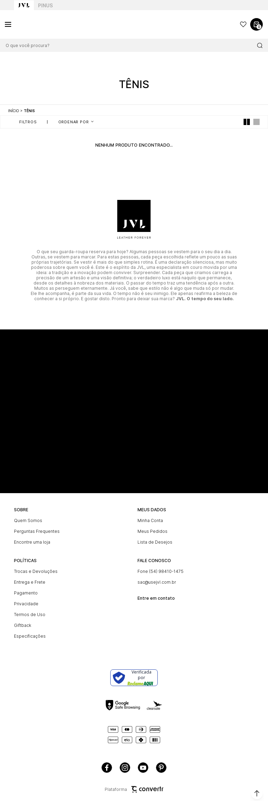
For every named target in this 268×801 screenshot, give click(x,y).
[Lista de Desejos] (195, 542)
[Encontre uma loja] (72, 542)
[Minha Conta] (195, 520)
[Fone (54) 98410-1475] (195, 571)
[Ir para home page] (24, 5)
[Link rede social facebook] (107, 767)
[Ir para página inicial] (13, 111)
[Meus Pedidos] (195, 531)
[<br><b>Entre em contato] (195, 596)
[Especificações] (72, 636)
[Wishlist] (243, 24)
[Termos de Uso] (72, 614)
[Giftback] (72, 625)
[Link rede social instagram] (125, 767)
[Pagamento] (72, 593)
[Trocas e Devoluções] (72, 571)
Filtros (28, 121)
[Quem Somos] (72, 520)
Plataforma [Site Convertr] (134, 789)
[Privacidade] (72, 603)
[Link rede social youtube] (143, 767)
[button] (257, 793)
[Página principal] (38, 24)
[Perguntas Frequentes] (72, 531)
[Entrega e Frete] (72, 582)
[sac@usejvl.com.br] (195, 582)
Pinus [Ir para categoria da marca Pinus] (45, 5)
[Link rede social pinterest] (161, 767)
